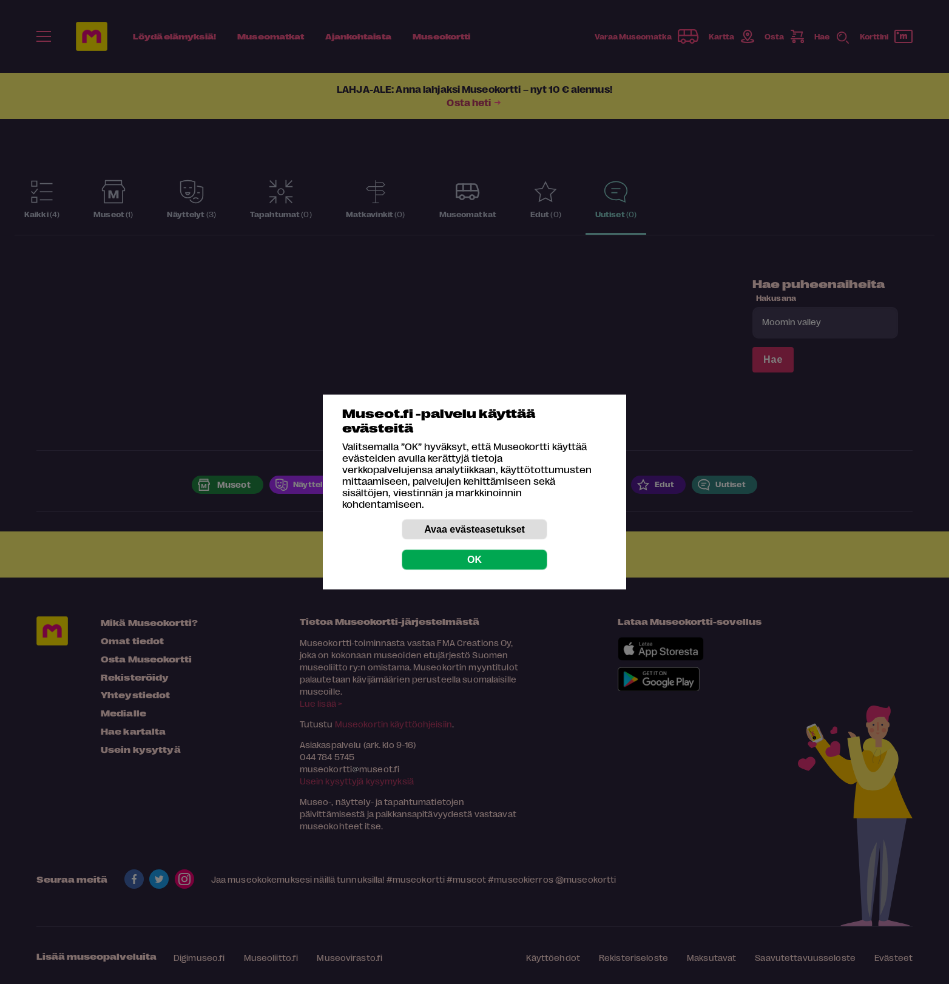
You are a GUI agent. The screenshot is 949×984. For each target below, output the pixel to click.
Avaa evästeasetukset (474, 529)
